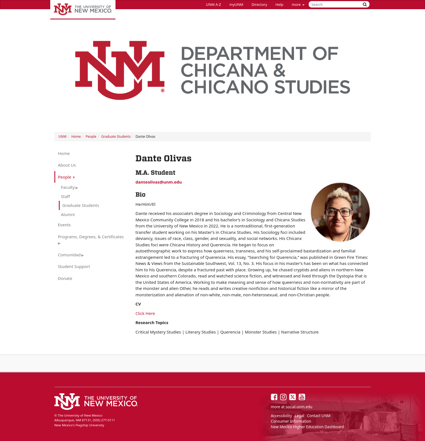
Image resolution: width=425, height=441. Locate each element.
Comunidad (69, 254)
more (298, 4)
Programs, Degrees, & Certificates (91, 236)
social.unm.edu (299, 406)
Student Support (74, 266)
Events (64, 224)
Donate (65, 278)
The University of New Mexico (82, 9)
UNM (63, 136)
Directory (259, 4)
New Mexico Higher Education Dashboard (307, 426)
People (91, 136)
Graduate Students (116, 136)
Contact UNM (319, 415)
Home (76, 136)
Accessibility (281, 415)
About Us (67, 165)
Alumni (68, 214)
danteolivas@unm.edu (158, 182)
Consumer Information (291, 421)
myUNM (236, 4)
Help (279, 4)
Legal (299, 415)
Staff (65, 196)
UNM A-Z (213, 4)
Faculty (68, 187)
